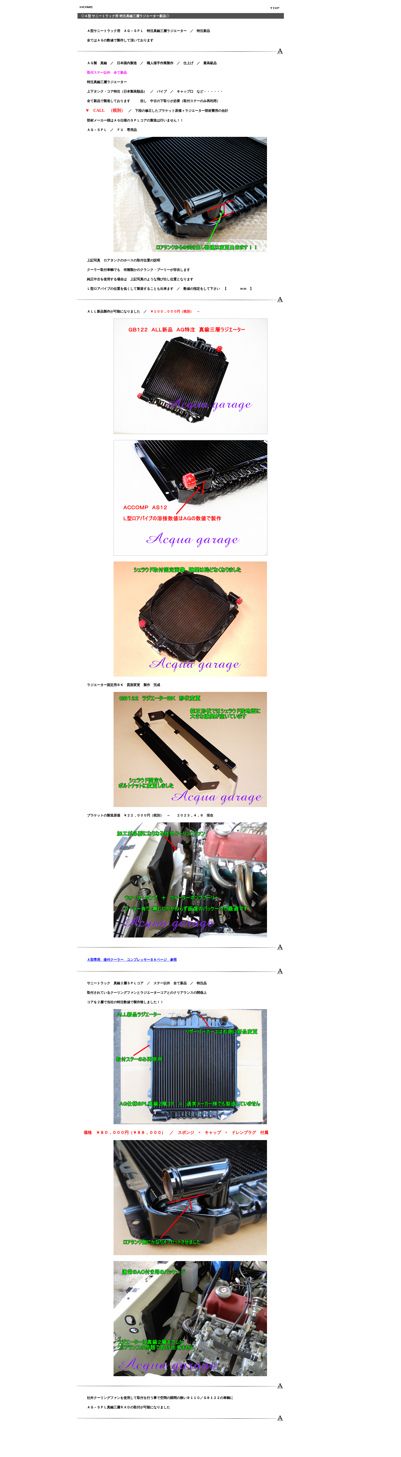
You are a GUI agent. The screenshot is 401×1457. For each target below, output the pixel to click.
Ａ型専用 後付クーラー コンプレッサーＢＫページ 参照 (132, 960)
